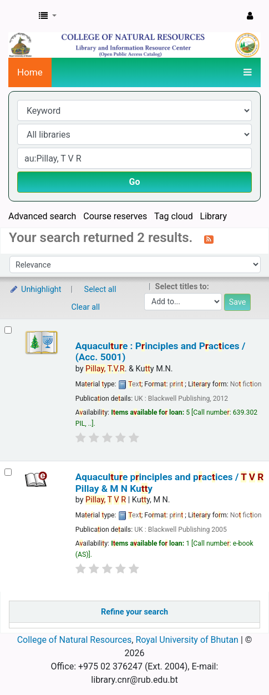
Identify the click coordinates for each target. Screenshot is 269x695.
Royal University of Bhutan (186, 639)
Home (30, 72)
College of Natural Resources (74, 639)
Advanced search (42, 216)
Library (213, 216)
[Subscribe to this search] (209, 238)
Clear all (86, 307)
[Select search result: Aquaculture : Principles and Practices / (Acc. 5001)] (8, 330)
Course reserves (115, 216)
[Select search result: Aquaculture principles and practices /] (8, 472)
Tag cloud (173, 216)
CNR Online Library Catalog (20, 16)
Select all (100, 289)
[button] (47, 16)
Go (134, 182)
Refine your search (134, 612)
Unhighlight (35, 289)
